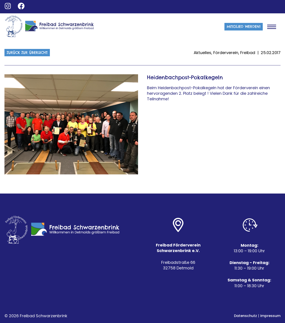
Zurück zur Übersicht (27, 52)
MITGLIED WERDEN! (244, 26)
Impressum (270, 316)
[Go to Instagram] (7, 6)
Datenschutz (245, 316)
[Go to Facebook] (21, 6)
